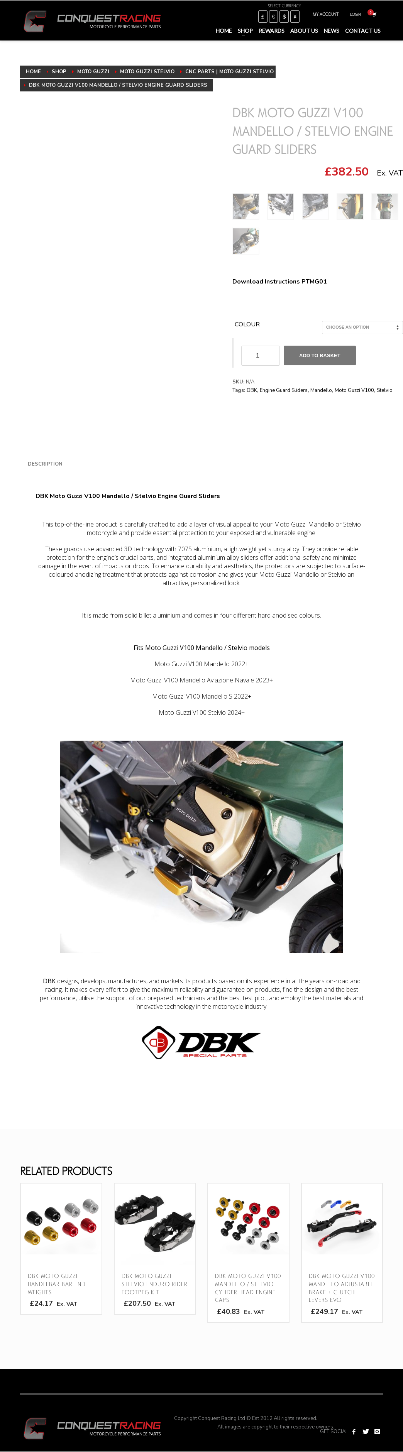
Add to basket (319, 355)
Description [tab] (45, 464)
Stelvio (385, 390)
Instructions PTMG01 (296, 281)
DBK (252, 390)
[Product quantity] (260, 356)
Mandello (321, 390)
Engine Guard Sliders (284, 390)
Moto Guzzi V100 (354, 390)
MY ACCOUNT (326, 14)
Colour (247, 325)
